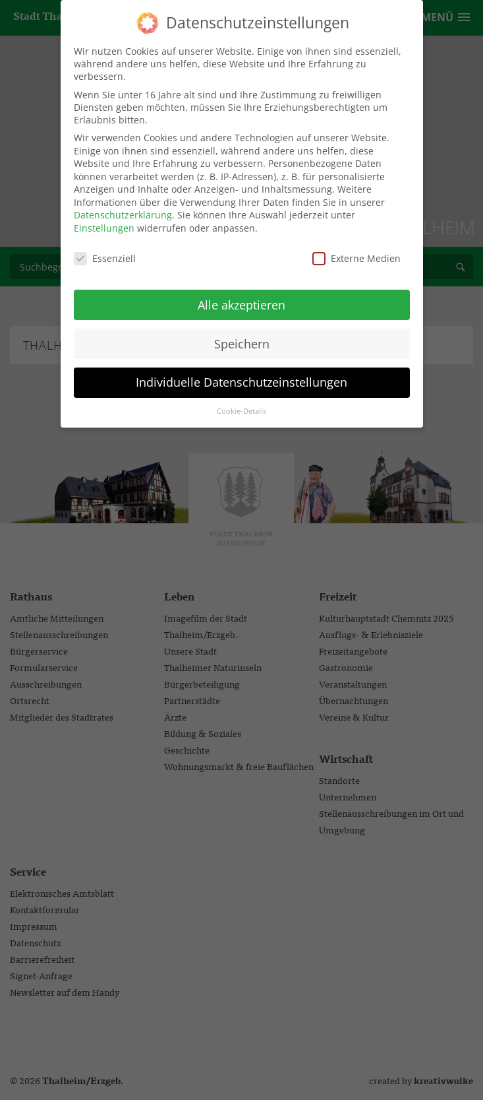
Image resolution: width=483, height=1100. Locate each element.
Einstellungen (104, 219)
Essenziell (105, 249)
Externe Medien (356, 249)
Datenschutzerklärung (123, 206)
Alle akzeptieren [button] (241, 296)
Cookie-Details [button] (241, 402)
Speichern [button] (242, 334)
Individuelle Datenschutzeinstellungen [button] (241, 373)
